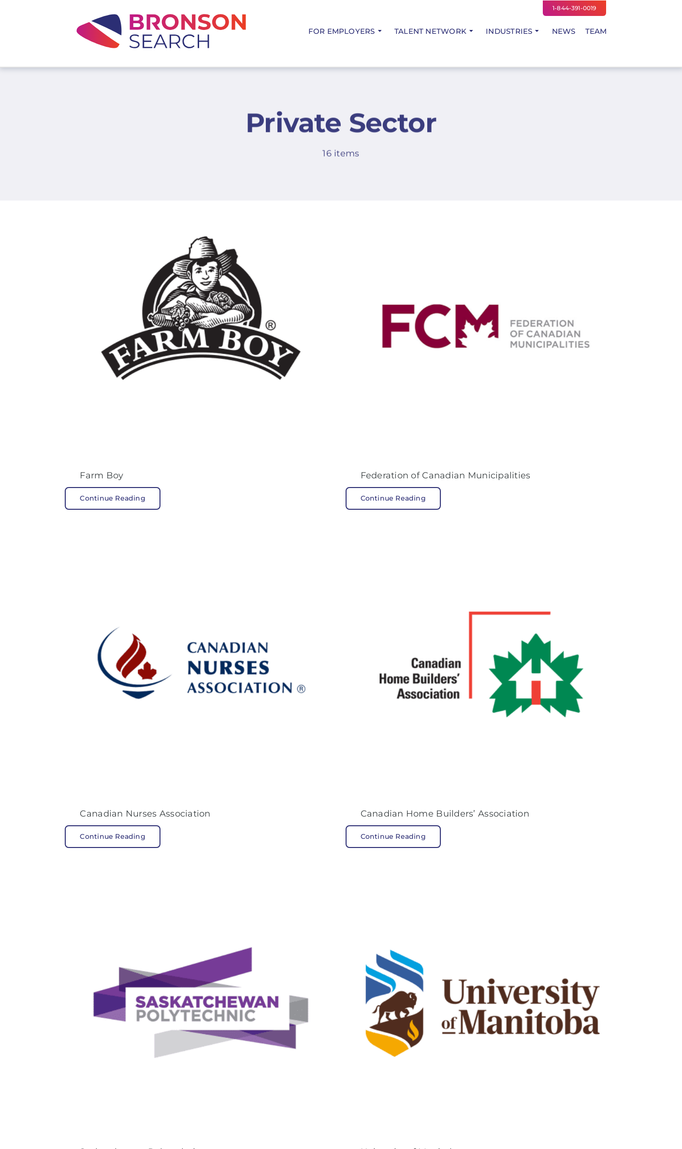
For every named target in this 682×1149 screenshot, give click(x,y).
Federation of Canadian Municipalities (446, 475)
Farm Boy (101, 475)
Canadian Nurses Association (145, 813)
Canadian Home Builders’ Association (445, 813)
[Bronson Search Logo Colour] (161, 14)
